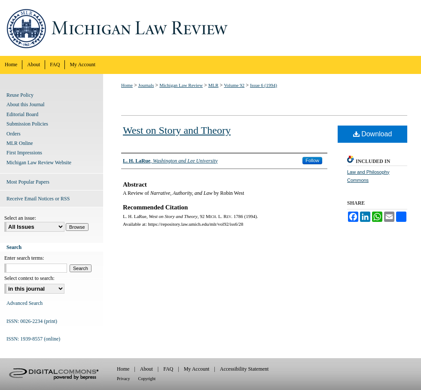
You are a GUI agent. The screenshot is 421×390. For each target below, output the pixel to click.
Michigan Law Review (210, 28)
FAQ (168, 369)
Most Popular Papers (27, 182)
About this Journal (25, 104)
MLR (213, 85)
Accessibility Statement (244, 369)
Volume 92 (234, 85)
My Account (197, 369)
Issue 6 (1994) (263, 85)
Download (372, 134)
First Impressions (24, 153)
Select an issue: (20, 218)
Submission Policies (27, 124)
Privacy (123, 378)
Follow (312, 160)
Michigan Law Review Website (38, 163)
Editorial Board (22, 114)
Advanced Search (24, 303)
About (146, 369)
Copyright (147, 378)
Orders (13, 134)
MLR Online (19, 143)
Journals (146, 85)
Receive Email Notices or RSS (38, 199)
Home (127, 85)
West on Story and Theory (177, 130)
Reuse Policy (20, 95)
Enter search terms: (24, 258)
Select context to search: (29, 278)
